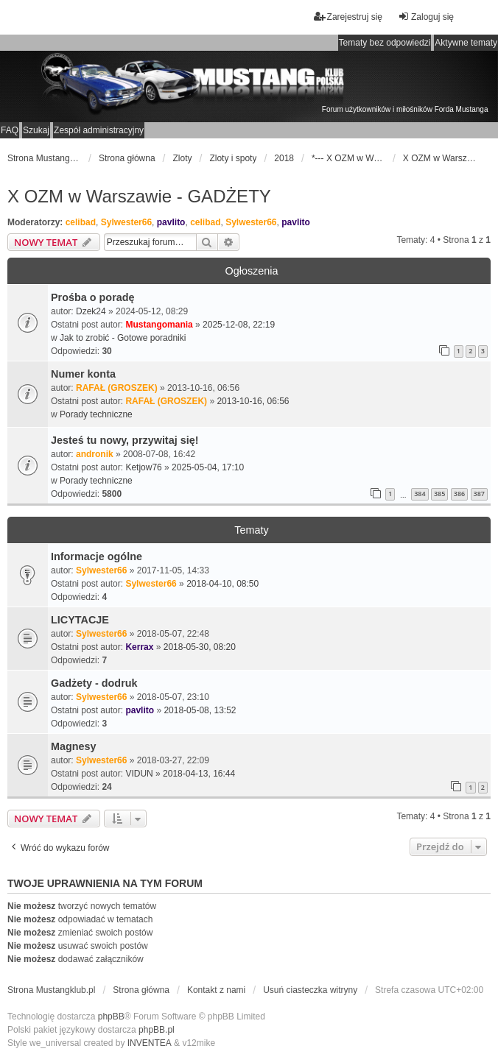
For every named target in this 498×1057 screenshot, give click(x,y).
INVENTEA (149, 1043)
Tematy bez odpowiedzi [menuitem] (385, 43)
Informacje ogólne (96, 556)
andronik (94, 454)
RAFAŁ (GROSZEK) (117, 388)
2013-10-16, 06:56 (253, 401)
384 (419, 493)
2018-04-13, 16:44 (199, 773)
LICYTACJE (80, 620)
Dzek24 (91, 311)
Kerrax (139, 647)
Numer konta (83, 374)
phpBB (111, 1016)
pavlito (171, 222)
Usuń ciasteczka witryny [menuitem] (310, 990)
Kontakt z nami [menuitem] (216, 990)
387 (479, 493)
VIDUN (138, 773)
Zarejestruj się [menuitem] (348, 16)
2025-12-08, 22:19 (239, 324)
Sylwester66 (126, 222)
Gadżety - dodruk (94, 683)
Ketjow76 (143, 467)
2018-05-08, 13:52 (200, 710)
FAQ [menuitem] (9, 130)
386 (459, 493)
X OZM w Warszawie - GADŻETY (139, 196)
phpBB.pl (156, 1030)
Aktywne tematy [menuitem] (466, 43)
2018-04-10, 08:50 (222, 584)
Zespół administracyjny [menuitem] (99, 130)
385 (439, 493)
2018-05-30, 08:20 (200, 647)
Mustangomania (158, 324)
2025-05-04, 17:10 (208, 467)
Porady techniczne (96, 414)
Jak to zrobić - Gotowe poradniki (123, 338)
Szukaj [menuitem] (36, 130)
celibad (81, 222)
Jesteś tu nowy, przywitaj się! (124, 440)
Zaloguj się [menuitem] (426, 16)
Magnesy (74, 746)
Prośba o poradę (93, 297)
